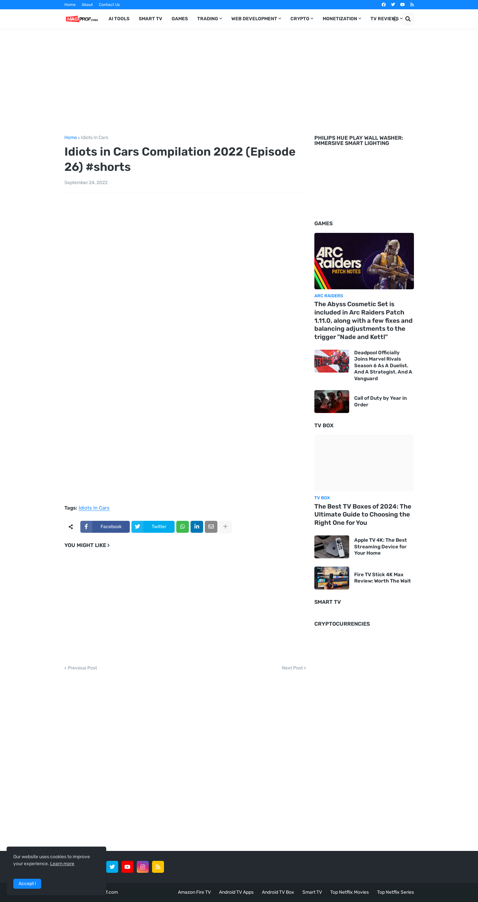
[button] (394, 19)
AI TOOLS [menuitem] (119, 19)
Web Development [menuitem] (254, 19)
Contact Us (109, 4)
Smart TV (312, 892)
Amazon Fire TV (194, 892)
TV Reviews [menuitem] (384, 19)
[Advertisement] (239, 80)
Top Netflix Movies (349, 892)
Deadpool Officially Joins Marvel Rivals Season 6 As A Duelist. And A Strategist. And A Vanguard (383, 366)
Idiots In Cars (94, 137)
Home (70, 4)
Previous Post (82, 668)
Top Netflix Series (395, 892)
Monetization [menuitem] (340, 19)
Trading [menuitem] (207, 19)
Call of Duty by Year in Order (380, 401)
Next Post (292, 668)
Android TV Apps (236, 892)
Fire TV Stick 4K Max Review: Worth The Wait (382, 578)
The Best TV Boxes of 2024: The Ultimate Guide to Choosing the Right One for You (362, 514)
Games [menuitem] (180, 19)
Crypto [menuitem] (299, 19)
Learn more (62, 864)
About (87, 4)
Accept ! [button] (27, 883)
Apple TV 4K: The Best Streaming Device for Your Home (380, 546)
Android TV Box (278, 892)
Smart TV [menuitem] (150, 19)
